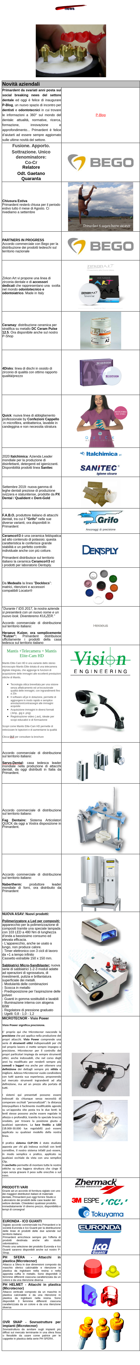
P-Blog (101, 115)
